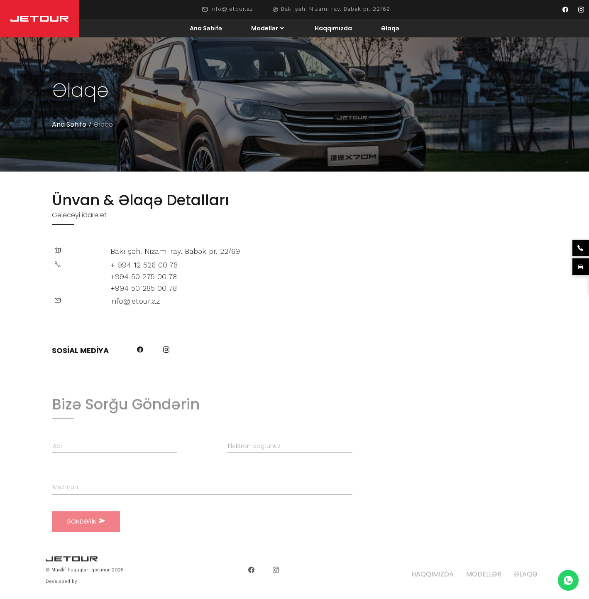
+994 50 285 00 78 (143, 288)
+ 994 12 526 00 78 (144, 264)
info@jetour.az (231, 9)
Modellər (264, 28)
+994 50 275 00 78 (143, 276)
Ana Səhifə (206, 28)
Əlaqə (390, 28)
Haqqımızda (333, 28)
